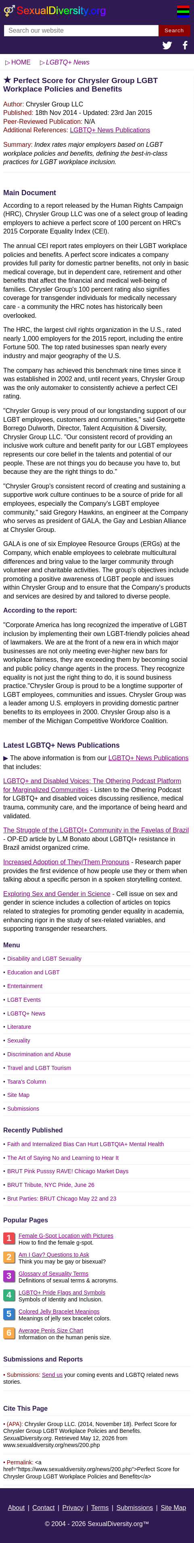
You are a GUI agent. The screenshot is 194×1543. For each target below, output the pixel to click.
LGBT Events (24, 1000)
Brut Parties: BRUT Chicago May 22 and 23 (62, 1198)
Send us (52, 1375)
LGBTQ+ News (26, 1013)
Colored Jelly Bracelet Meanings (59, 1311)
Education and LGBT (33, 972)
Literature (19, 1027)
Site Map (18, 1095)
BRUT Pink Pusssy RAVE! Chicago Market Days (68, 1171)
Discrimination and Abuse (39, 1054)
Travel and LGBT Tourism (39, 1068)
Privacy (73, 1507)
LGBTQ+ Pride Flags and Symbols (62, 1292)
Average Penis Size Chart (51, 1330)
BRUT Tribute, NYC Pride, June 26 (50, 1185)
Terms (100, 1507)
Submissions (23, 1108)
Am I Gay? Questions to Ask (54, 1254)
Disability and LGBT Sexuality (44, 958)
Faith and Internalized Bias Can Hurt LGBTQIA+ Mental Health (85, 1144)
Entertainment (24, 986)
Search (174, 30)
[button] (167, 46)
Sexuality (18, 1040)
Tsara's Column (26, 1081)
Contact (43, 1507)
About (16, 1507)
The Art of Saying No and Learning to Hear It (63, 1158)
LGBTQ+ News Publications (110, 130)
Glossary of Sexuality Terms (53, 1273)
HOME (21, 62)
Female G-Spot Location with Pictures (66, 1235)
